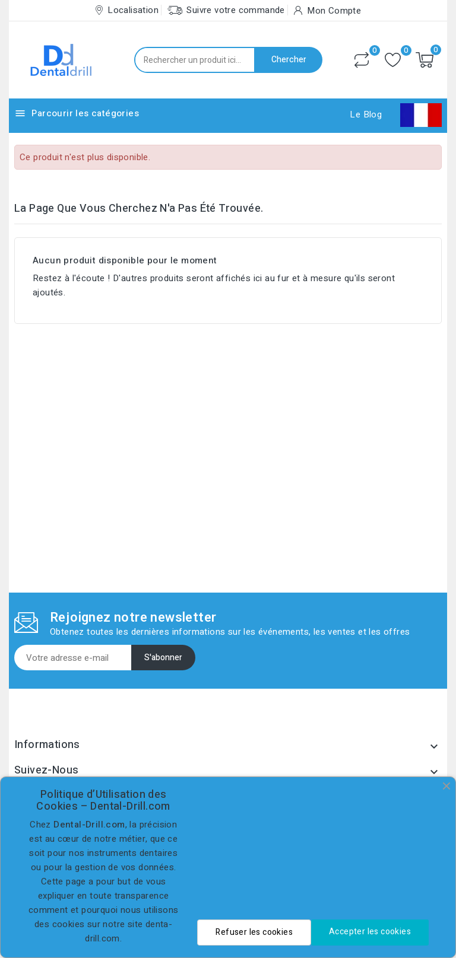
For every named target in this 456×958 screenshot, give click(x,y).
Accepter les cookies (370, 931)
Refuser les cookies (254, 932)
